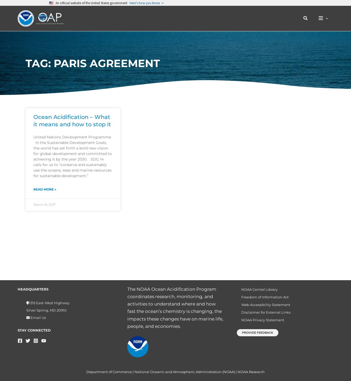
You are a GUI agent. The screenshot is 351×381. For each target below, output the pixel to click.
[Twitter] (28, 340)
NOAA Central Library (256, 290)
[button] (308, 18)
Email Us (38, 317)
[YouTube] (43, 340)
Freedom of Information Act (261, 299)
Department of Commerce (109, 372)
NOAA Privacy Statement (259, 326)
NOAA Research (251, 372)
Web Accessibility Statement (262, 308)
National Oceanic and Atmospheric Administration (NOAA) (184, 372)
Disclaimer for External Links (262, 317)
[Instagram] (35, 340)
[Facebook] (20, 340)
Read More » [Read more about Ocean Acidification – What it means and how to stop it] (44, 189)
